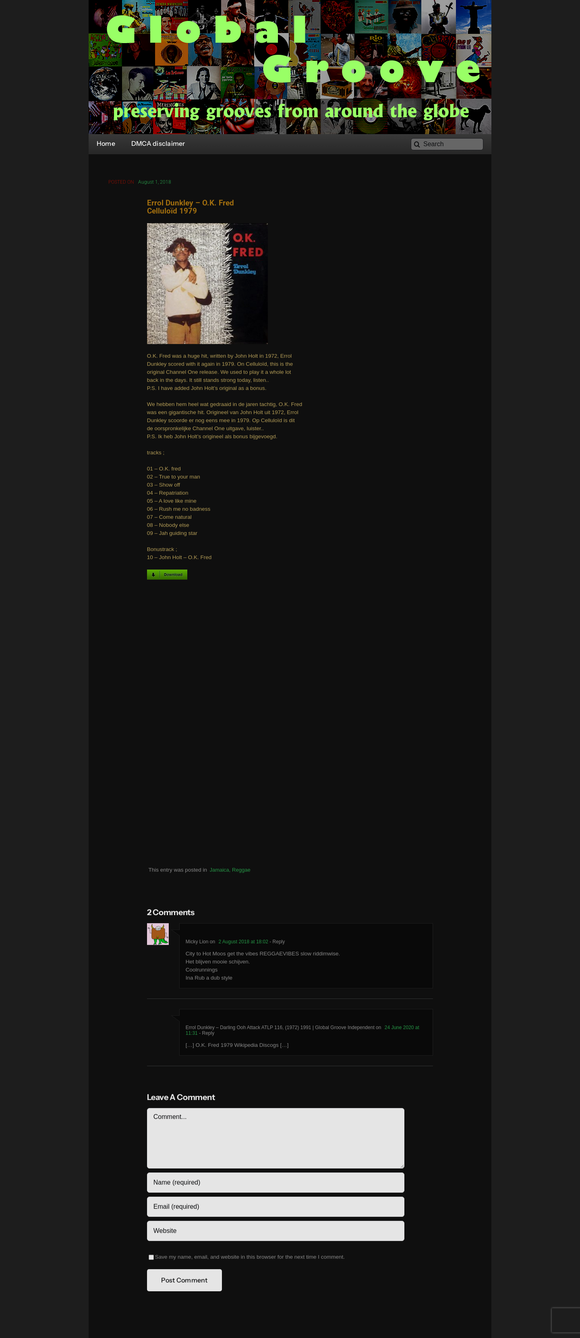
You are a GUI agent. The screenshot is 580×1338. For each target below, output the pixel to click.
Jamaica (219, 871)
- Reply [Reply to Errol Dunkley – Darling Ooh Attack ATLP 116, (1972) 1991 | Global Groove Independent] (206, 1035)
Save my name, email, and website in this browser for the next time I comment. (250, 1259)
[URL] (275, 1233)
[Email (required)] (275, 1209)
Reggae (241, 871)
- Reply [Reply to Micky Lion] (276, 944)
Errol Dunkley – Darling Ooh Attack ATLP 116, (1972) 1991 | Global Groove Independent (280, 1029)
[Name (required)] (275, 1184)
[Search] (447, 144)
